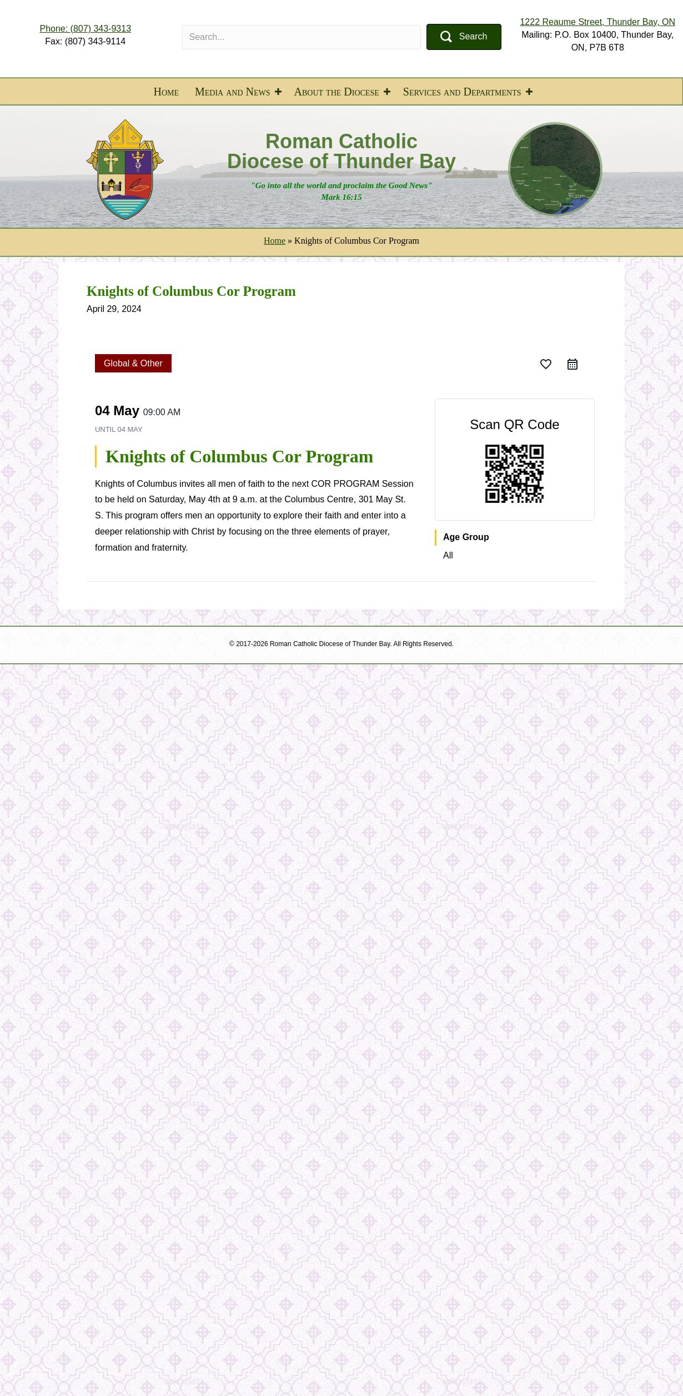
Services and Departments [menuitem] (462, 91)
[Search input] (301, 37)
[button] (463, 37)
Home (274, 240)
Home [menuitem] (166, 91)
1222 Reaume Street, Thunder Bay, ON (597, 22)
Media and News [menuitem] (232, 91)
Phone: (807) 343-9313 (85, 28)
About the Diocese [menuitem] (336, 91)
